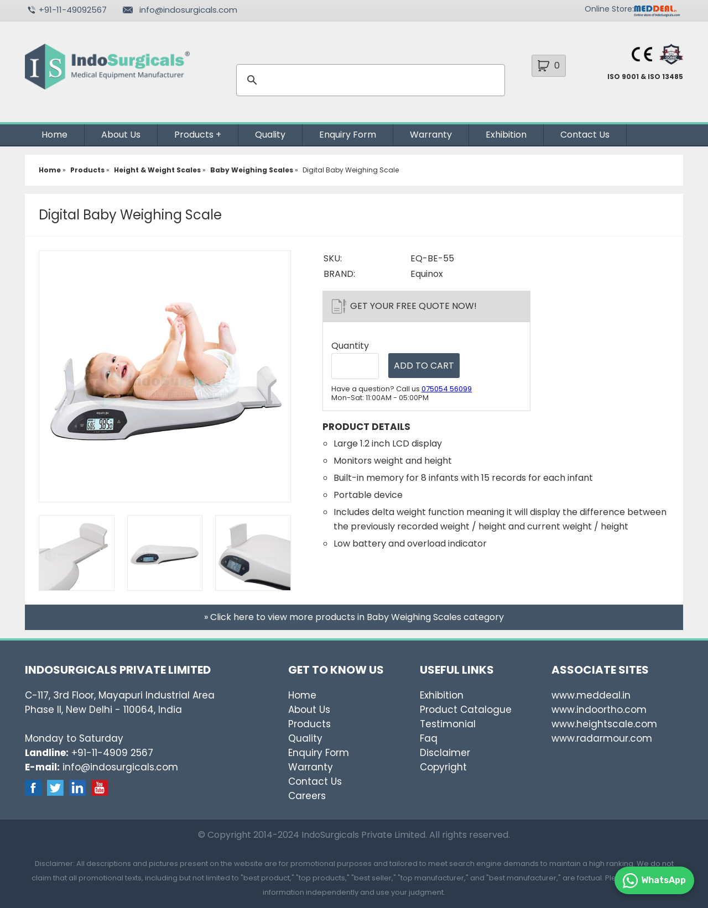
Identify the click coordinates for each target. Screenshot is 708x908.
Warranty (431, 134)
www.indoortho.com (599, 709)
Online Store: (609, 8)
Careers (307, 795)
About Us (120, 134)
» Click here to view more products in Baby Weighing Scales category (354, 617)
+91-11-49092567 (73, 9)
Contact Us (585, 134)
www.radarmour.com (601, 738)
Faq (429, 738)
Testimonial (448, 724)
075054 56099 (446, 389)
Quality (270, 134)
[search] (369, 80)
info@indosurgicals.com (188, 9)
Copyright (443, 767)
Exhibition (506, 134)
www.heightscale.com (604, 724)
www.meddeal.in (591, 695)
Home (54, 134)
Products (194, 134)
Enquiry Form (347, 134)
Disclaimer (445, 752)
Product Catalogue (466, 709)
